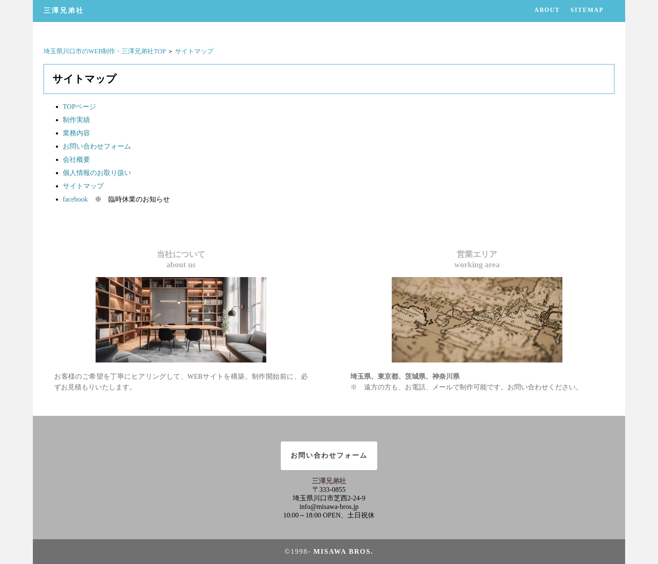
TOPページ (79, 106)
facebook (75, 199)
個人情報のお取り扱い (97, 172)
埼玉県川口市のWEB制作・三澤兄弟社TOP (105, 51)
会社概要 (76, 159)
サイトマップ (194, 51)
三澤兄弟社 (64, 10)
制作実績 (76, 119)
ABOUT (547, 10)
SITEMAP (587, 10)
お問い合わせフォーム (97, 146)
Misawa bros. (343, 551)
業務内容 (76, 133)
